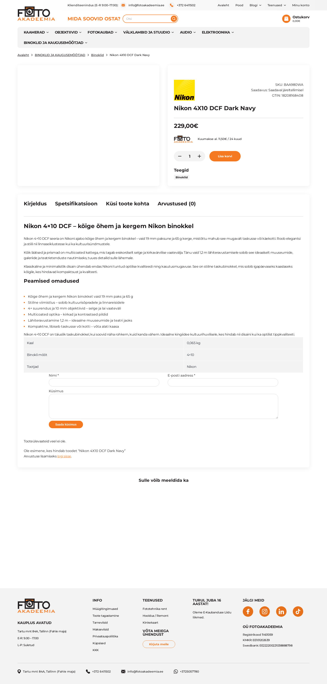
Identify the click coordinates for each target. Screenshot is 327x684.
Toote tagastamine (106, 616)
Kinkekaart (150, 622)
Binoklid (97, 55)
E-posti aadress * (223, 380)
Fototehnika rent (155, 609)
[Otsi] (174, 19)
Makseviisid (101, 629)
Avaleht (223, 5)
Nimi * (104, 380)
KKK (96, 650)
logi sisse (64, 456)
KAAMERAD (34, 32)
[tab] (35, 205)
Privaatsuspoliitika (105, 636)
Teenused (275, 5)
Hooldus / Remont (155, 616)
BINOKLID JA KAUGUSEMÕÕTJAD (53, 43)
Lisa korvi (225, 156)
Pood (239, 5)
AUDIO (186, 32)
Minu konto (300, 5)
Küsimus (163, 404)
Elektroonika (216, 32)
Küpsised (99, 643)
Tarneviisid (100, 622)
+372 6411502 (182, 5)
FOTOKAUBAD (100, 32)
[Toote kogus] (189, 156)
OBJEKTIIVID (66, 32)
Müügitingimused (105, 609)
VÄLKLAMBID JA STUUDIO (146, 32)
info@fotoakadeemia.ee (142, 5)
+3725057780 (186, 671)
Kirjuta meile (159, 644)
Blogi (254, 5)
